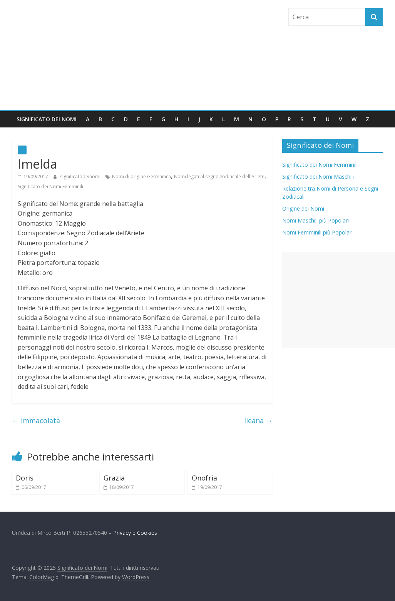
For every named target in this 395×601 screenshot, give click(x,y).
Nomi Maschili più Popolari (315, 220)
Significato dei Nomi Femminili (50, 186)
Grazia (114, 477)
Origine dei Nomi (303, 208)
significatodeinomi (81, 176)
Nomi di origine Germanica (141, 176)
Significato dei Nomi (47, 119)
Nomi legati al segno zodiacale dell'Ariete (219, 176)
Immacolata (36, 420)
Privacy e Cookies (135, 532)
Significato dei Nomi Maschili (318, 176)
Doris (24, 477)
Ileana (258, 420)
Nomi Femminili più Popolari (317, 232)
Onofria (204, 477)
